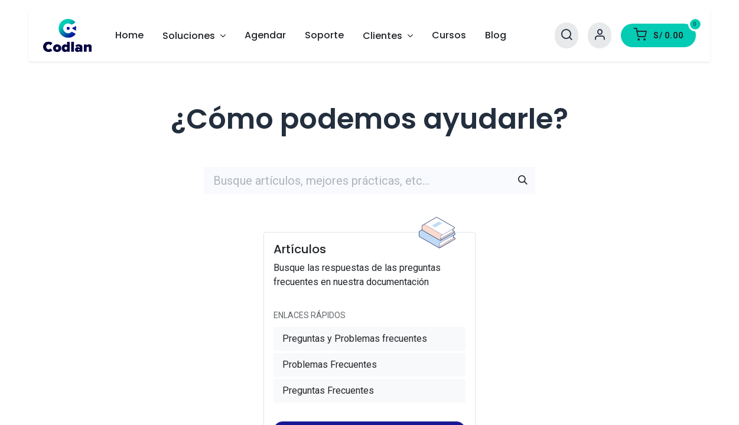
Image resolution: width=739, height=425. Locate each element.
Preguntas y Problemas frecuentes (354, 338)
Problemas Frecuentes (329, 364)
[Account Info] (599, 35)
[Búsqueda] (522, 180)
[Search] (566, 35)
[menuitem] (129, 35)
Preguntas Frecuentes (328, 390)
